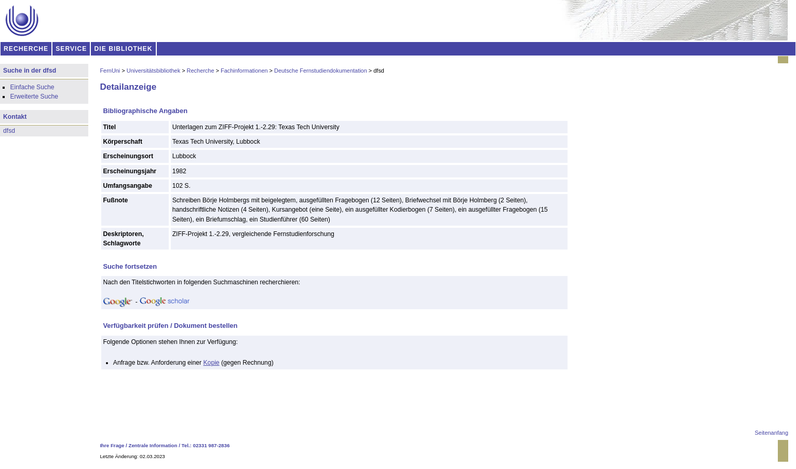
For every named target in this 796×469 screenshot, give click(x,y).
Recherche (200, 70)
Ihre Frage (112, 445)
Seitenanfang (771, 433)
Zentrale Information (153, 445)
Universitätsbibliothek (153, 70)
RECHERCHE (26, 48)
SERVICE (71, 48)
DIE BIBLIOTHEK (124, 48)
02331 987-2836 (211, 445)
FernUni (110, 70)
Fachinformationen (244, 70)
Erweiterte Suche (34, 96)
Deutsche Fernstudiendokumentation (320, 70)
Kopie (212, 362)
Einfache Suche (32, 87)
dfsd (9, 130)
